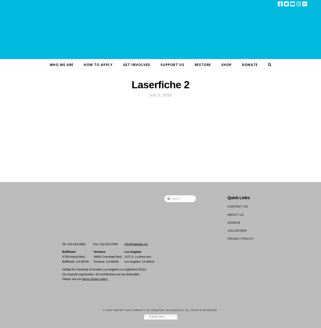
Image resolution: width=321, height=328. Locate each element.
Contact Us (237, 206)
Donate (233, 222)
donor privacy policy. (95, 279)
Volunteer (237, 230)
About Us (235, 214)
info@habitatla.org (136, 244)
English (154, 317)
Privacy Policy (240, 238)
